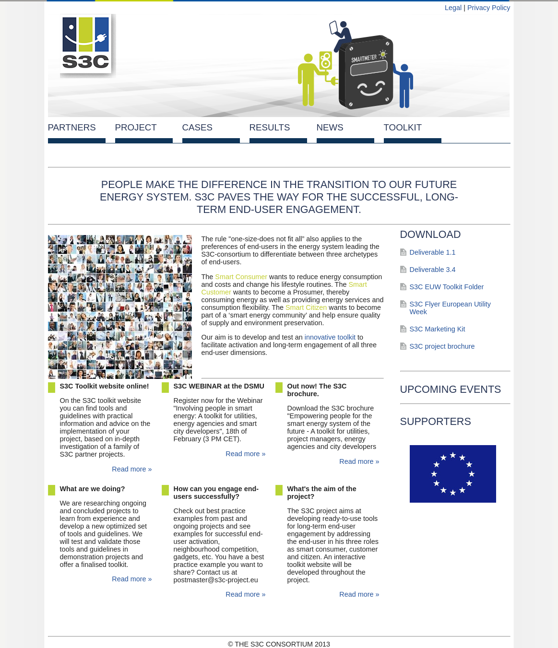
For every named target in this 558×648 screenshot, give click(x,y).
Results (269, 127)
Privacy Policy (489, 8)
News (330, 127)
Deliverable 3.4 (433, 269)
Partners (72, 127)
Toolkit (403, 127)
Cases (197, 127)
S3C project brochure (442, 346)
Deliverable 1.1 (433, 252)
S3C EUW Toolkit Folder (447, 287)
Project (136, 127)
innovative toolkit (330, 337)
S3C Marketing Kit (437, 329)
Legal (453, 8)
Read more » (132, 469)
